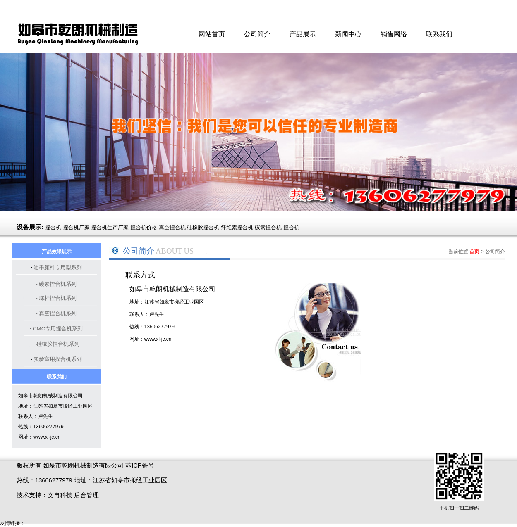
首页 (474, 251)
